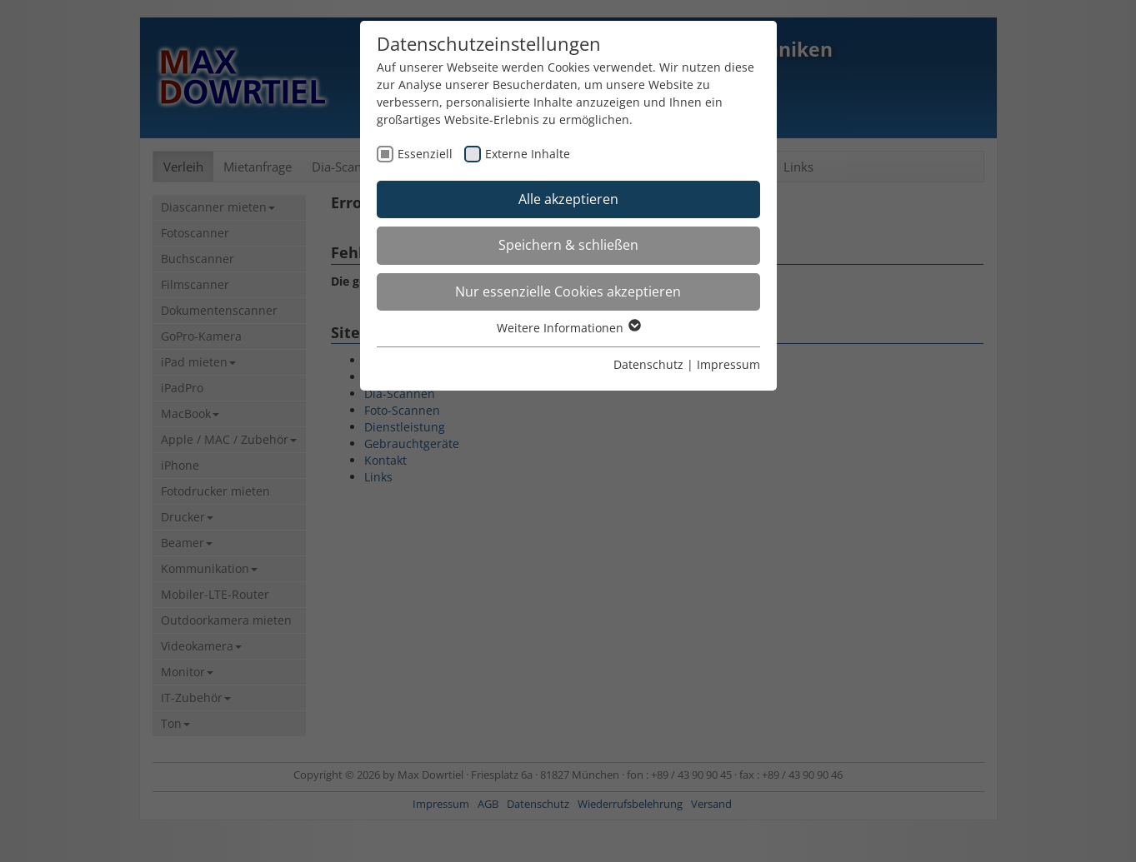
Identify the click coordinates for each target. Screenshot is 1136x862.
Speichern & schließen (568, 245)
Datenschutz (648, 364)
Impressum (728, 364)
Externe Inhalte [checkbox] (527, 154)
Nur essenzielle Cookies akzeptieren (568, 291)
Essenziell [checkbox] (425, 154)
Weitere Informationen (568, 328)
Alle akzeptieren (568, 199)
